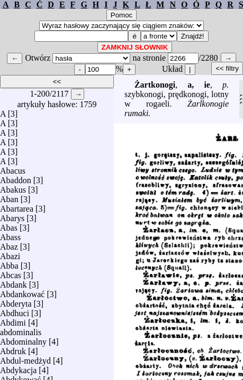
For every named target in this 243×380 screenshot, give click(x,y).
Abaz (9, 244)
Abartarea (16, 206)
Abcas (10, 272)
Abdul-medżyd (25, 358)
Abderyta (16, 301)
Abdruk (13, 348)
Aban (9, 196)
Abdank (13, 282)
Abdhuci (14, 310)
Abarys (12, 215)
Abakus (13, 187)
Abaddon (15, 177)
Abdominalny (23, 339)
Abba (9, 263)
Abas (8, 225)
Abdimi (13, 320)
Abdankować (22, 291)
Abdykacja (18, 367)
